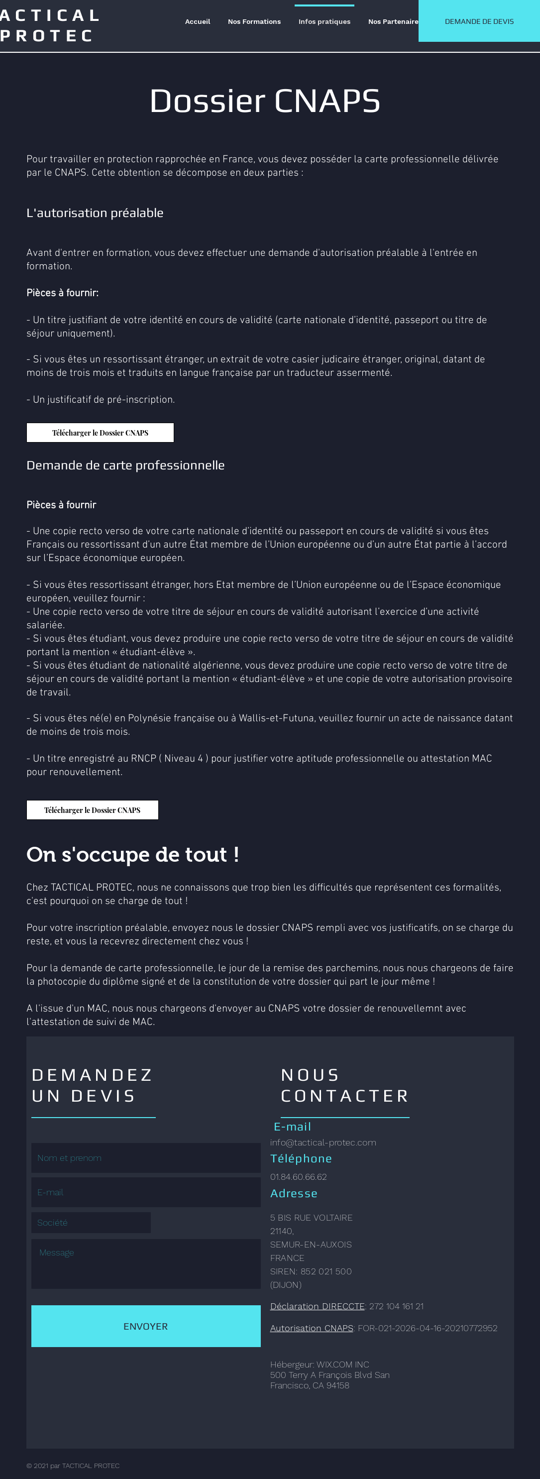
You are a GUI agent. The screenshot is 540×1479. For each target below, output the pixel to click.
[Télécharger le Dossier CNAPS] (100, 433)
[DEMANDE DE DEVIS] (479, 21)
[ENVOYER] (146, 1326)
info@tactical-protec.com (323, 1142)
